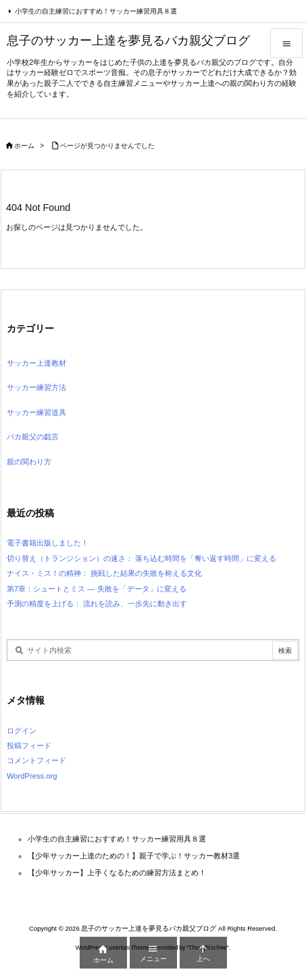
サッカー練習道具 (36, 412)
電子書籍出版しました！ (47, 543)
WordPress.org (32, 776)
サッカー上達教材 (36, 363)
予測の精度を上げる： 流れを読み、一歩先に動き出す (97, 604)
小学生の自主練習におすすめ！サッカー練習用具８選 (96, 11)
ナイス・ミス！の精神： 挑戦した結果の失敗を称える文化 (104, 573)
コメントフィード (36, 760)
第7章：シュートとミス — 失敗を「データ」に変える (96, 589)
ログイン (21, 731)
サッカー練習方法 (36, 387)
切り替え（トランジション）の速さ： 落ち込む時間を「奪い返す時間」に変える (141, 558)
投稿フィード (29, 745)
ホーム (24, 145)
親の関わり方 (29, 462)
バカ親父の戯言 (33, 437)
